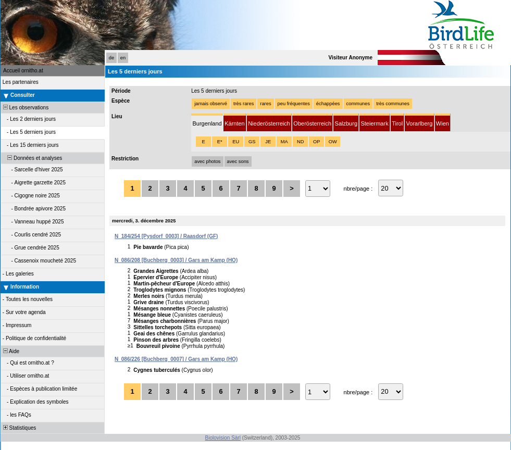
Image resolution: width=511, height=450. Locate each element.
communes (358, 103)
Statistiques (19, 428)
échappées (328, 103)
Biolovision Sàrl (223, 438)
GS (251, 141)
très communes (392, 103)
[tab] (207, 123)
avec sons (238, 161)
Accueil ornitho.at (23, 70)
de (111, 57)
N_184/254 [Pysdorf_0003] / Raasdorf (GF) (166, 236)
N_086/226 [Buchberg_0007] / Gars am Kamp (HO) (176, 359)
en (123, 57)
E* (219, 141)
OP (316, 141)
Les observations (25, 107)
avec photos (207, 161)
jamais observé (210, 103)
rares (265, 103)
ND (300, 141)
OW (333, 141)
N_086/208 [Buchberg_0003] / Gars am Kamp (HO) (176, 260)
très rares (243, 103)
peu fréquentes (294, 103)
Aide (10, 351)
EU (235, 141)
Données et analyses (32, 158)
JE (268, 141)
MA (284, 141)
